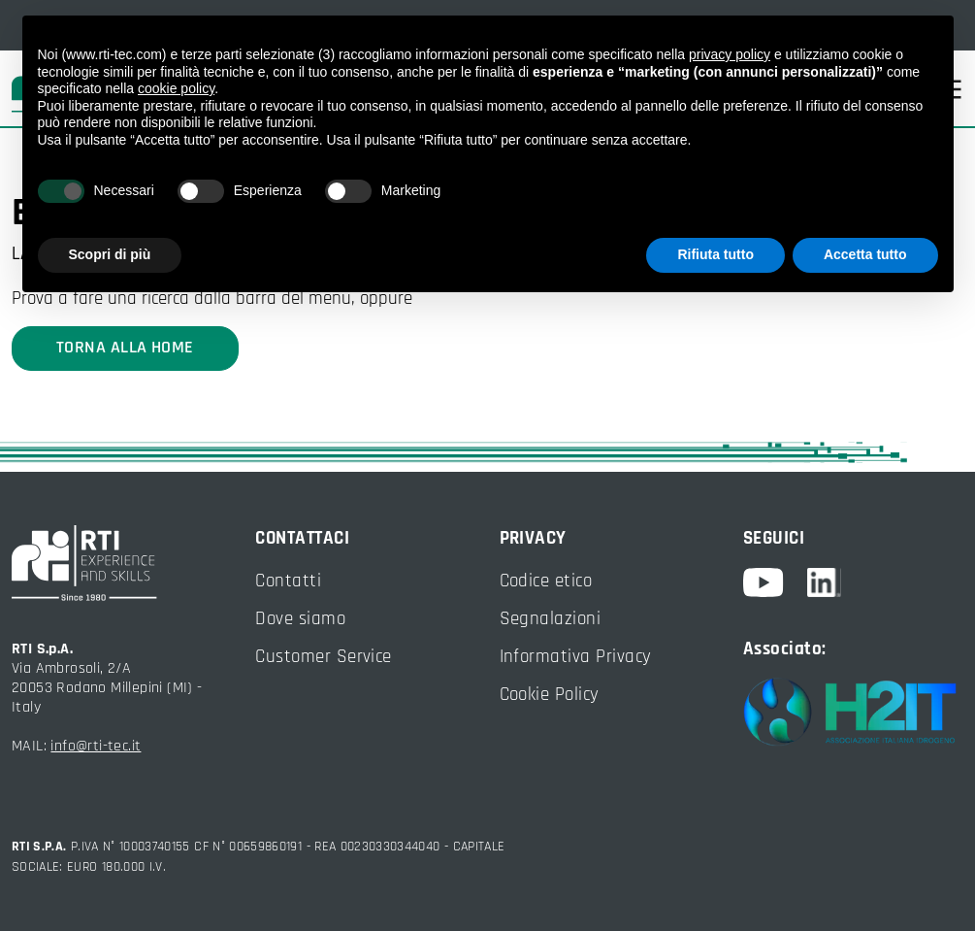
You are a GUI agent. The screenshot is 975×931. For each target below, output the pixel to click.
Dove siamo (300, 619)
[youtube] (775, 582)
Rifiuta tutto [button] (715, 254)
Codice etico (546, 581)
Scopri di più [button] (110, 254)
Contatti (288, 581)
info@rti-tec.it (95, 746)
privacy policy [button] (729, 54)
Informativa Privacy (576, 657)
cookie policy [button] (176, 88)
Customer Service (323, 657)
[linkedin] (824, 582)
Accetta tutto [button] (865, 254)
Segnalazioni (550, 619)
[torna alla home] (122, 563)
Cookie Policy (550, 694)
